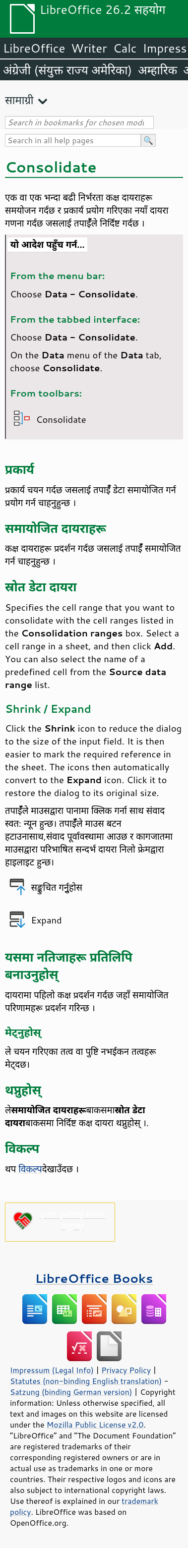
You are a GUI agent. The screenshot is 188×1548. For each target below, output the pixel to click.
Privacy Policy (126, 1370)
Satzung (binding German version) (71, 1391)
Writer (89, 48)
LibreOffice (34, 48)
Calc (125, 48)
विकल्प (30, 1168)
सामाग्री (19, 100)
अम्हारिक (157, 69)
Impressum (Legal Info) (52, 1370)
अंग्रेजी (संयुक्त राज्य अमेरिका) (67, 69)
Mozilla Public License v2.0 (95, 1424)
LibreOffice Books (94, 1278)
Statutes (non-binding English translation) (86, 1381)
